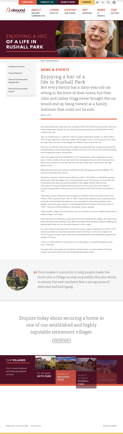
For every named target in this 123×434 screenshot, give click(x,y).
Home (43, 61)
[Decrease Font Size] (103, 2)
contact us (46, 2)
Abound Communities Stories (17, 90)
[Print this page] (114, 2)
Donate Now (68, 2)
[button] (108, 2)
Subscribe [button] (27, 2)
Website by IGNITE (110, 426)
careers (86, 2)
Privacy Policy (36, 426)
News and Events (52, 61)
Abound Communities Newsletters (17, 81)
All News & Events (16, 67)
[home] (15, 10)
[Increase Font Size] (97, 2)
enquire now (61, 343)
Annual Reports (15, 73)
